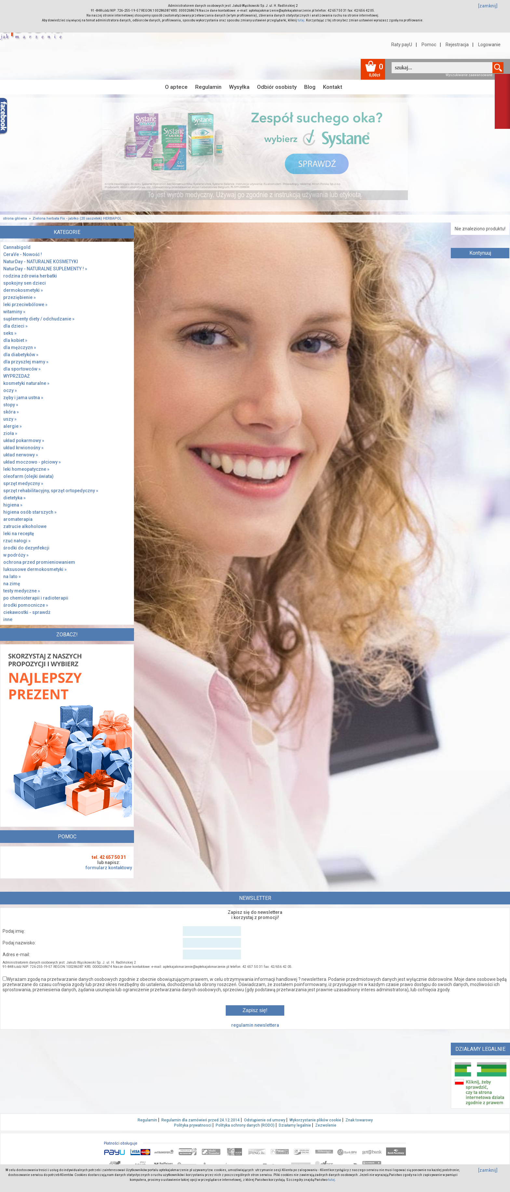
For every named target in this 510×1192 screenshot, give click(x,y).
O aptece (176, 87)
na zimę (11, 583)
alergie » (12, 426)
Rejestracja (457, 44)
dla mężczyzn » (19, 347)
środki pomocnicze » (25, 605)
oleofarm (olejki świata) (28, 476)
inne (7, 619)
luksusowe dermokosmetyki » (35, 569)
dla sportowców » (22, 369)
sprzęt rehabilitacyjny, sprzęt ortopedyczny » (50, 490)
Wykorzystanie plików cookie (315, 1120)
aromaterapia (18, 519)
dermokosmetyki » (23, 290)
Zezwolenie (325, 1125)
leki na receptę (18, 533)
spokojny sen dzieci (24, 283)
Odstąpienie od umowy (264, 1120)
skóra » (11, 411)
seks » (10, 333)
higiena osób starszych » (30, 512)
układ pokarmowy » (23, 440)
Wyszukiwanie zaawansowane (469, 75)
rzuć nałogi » (17, 540)
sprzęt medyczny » (23, 483)
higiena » (12, 505)
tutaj (301, 20)
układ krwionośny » (23, 447)
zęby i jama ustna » (23, 397)
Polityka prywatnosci (192, 1125)
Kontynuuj (480, 253)
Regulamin (208, 87)
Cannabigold (17, 247)
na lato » (12, 576)
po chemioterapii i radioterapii (35, 598)
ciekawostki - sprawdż (26, 612)
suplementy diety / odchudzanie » (38, 318)
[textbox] (442, 67)
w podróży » (16, 555)
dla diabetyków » (20, 354)
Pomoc (429, 44)
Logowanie (489, 44)
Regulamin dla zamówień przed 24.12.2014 (200, 1120)
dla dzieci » (15, 326)
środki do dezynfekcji (26, 547)
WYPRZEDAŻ (16, 376)
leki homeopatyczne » (26, 469)
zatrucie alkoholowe (25, 526)
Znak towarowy (359, 1120)
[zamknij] (488, 5)
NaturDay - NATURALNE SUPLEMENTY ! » (45, 268)
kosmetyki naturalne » (26, 383)
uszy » (10, 419)
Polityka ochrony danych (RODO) (245, 1125)
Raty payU (401, 44)
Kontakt (332, 87)
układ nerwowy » (20, 454)
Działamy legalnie (295, 1125)
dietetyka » (14, 497)
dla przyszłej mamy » (25, 361)
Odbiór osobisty (277, 87)
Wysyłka (239, 87)
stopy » (10, 404)
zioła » (10, 433)
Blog (309, 87)
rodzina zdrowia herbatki (30, 275)
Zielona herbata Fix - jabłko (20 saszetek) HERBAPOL (77, 218)
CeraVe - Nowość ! (22, 254)
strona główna (15, 218)
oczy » (10, 390)
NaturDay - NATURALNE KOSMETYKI (40, 261)
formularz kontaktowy (109, 867)
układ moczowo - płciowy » (32, 462)
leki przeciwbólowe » (25, 304)
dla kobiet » (15, 340)
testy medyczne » (21, 590)
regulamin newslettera (255, 1025)
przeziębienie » (19, 297)
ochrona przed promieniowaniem (39, 562)
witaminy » (14, 311)
